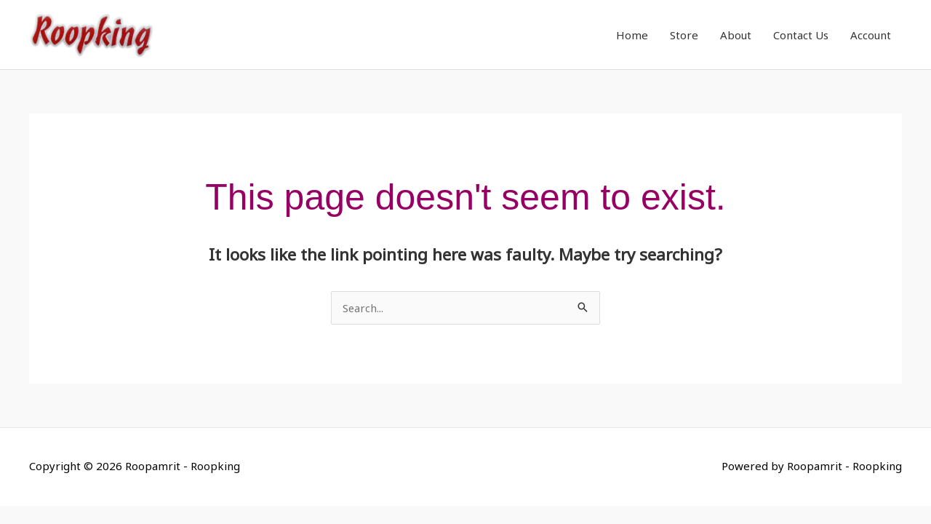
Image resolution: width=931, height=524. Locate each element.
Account (870, 36)
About (735, 36)
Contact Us (800, 36)
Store (684, 36)
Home (632, 36)
